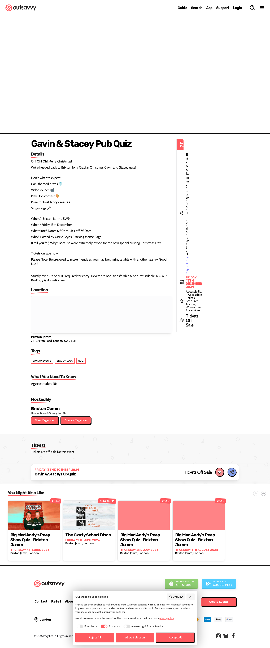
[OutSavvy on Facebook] (233, 636)
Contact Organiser (76, 420)
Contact (40, 601)
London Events (42, 360)
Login (237, 8)
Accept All (175, 637)
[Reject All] (190, 596)
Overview (176, 596)
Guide (182, 8)
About (70, 601)
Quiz (80, 360)
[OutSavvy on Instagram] (218, 636)
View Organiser (45, 420)
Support (222, 8)
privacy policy (166, 618)
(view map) (198, 158)
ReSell (56, 601)
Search (196, 8)
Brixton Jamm (65, 360)
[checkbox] (86, 626)
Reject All (95, 637)
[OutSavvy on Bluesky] (226, 636)
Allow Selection (135, 637)
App (209, 8)
